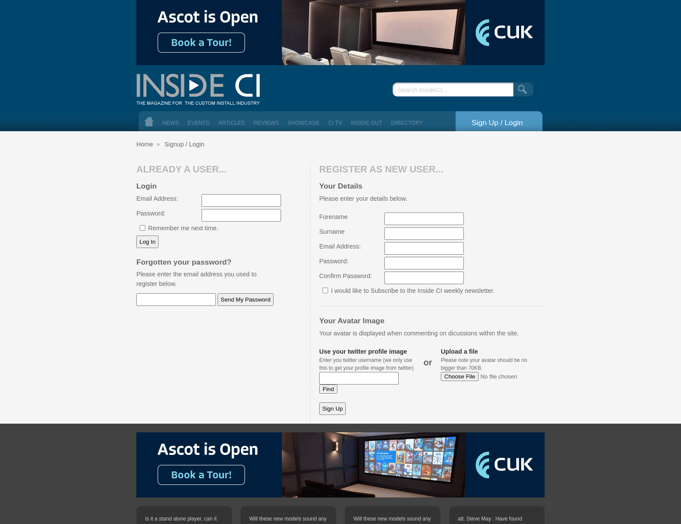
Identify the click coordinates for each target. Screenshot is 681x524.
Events (199, 123)
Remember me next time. (183, 228)
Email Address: (157, 198)
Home (149, 121)
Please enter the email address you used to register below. (196, 279)
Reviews (266, 123)
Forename (333, 216)
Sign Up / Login (497, 122)
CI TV (335, 123)
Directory (407, 123)
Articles (231, 123)
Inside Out (366, 123)
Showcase (304, 123)
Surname (331, 231)
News (170, 123)
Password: (150, 213)
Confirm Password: (345, 275)
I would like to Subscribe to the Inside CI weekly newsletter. (413, 290)
